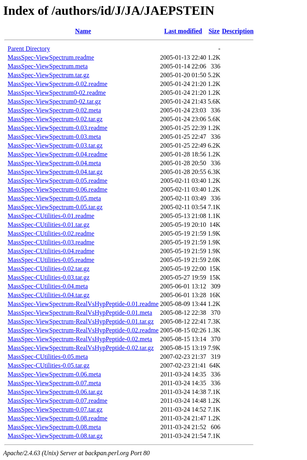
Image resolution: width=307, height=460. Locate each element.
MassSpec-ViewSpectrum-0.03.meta (54, 136)
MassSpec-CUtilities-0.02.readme (51, 233)
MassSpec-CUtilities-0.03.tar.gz (49, 277)
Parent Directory (29, 48)
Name (83, 31)
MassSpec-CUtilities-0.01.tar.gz (49, 224)
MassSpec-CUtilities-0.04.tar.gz (49, 295)
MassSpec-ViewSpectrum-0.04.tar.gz (55, 171)
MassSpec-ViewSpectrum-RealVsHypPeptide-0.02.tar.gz (81, 347)
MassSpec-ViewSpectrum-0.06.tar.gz (55, 391)
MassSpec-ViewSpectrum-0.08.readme (58, 418)
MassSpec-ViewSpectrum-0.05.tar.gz (55, 207)
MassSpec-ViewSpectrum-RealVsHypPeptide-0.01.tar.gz (81, 321)
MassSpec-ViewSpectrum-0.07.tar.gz (55, 409)
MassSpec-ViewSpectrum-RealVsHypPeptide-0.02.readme (83, 330)
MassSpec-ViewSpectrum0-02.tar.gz (54, 101)
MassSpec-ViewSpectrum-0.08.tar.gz (55, 435)
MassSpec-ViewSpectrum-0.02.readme (58, 83)
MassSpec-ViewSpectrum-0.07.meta (54, 383)
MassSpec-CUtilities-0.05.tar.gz (49, 365)
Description (237, 31)
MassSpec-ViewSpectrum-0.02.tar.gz (55, 119)
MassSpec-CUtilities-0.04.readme (51, 251)
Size (214, 31)
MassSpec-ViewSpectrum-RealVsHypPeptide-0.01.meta (80, 312)
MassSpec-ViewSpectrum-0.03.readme (58, 127)
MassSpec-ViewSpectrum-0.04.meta (54, 163)
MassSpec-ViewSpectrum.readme (51, 57)
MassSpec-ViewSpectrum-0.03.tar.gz (55, 145)
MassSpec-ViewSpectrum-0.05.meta (54, 198)
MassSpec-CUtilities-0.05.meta (48, 356)
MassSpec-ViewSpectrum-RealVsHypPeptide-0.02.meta (80, 339)
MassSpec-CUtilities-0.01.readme (51, 215)
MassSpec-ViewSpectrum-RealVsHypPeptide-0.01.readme (83, 303)
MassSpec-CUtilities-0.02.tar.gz (49, 268)
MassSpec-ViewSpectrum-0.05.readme (58, 180)
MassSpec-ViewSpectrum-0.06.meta (54, 374)
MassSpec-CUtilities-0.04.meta (48, 286)
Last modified (183, 31)
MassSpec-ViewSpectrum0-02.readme (57, 92)
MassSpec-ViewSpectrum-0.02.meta (54, 110)
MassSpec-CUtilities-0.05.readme (51, 259)
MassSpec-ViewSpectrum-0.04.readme (58, 154)
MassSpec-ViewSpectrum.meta (48, 66)
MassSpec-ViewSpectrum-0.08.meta (54, 427)
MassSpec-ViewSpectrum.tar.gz (48, 75)
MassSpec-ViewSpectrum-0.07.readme (58, 400)
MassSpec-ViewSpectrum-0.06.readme (58, 189)
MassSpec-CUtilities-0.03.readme (51, 242)
